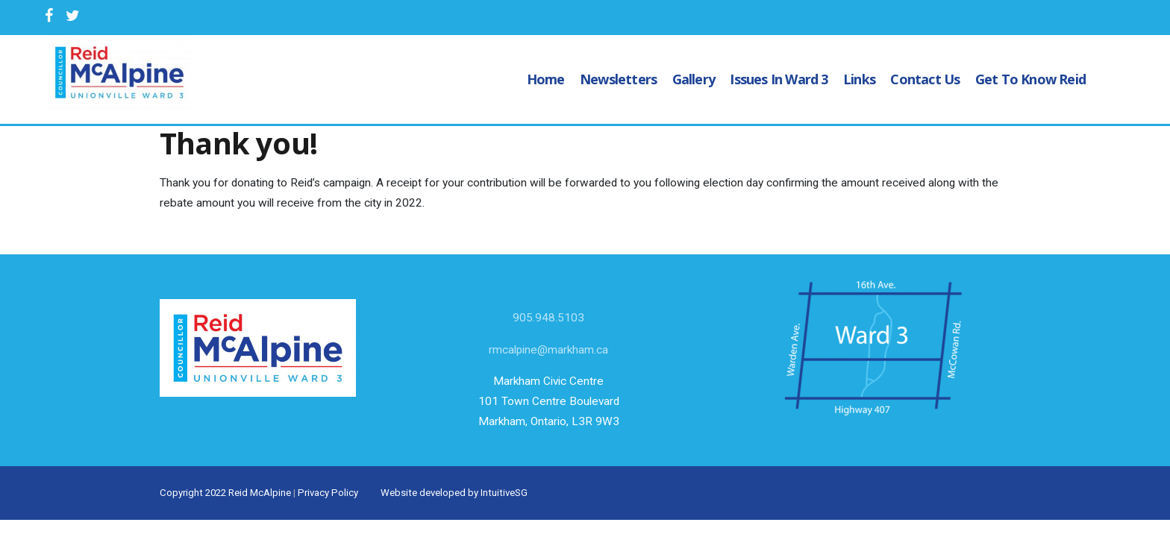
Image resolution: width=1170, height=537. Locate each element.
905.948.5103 (548, 317)
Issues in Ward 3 (779, 79)
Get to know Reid (1030, 79)
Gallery (693, 79)
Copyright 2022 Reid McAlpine (225, 492)
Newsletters (618, 79)
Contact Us (925, 79)
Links (859, 79)
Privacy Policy (328, 492)
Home (546, 79)
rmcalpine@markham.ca (548, 350)
